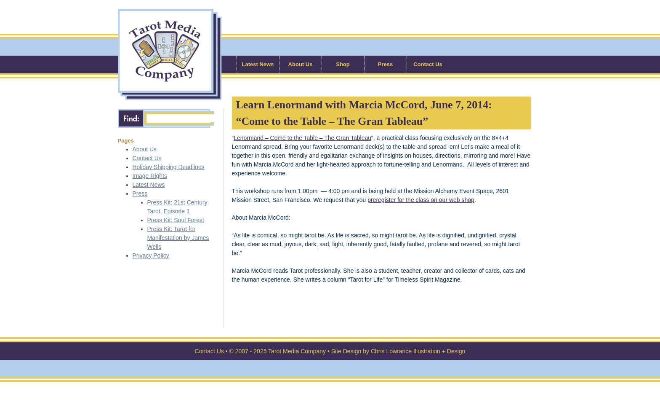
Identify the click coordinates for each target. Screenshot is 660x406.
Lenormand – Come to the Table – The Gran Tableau (302, 137)
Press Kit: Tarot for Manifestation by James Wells (178, 238)
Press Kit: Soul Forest (175, 220)
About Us (300, 64)
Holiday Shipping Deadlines (169, 167)
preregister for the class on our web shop (420, 199)
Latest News (258, 64)
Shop (343, 64)
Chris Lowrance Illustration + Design (418, 351)
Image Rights (150, 175)
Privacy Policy (151, 255)
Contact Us (427, 64)
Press (385, 64)
